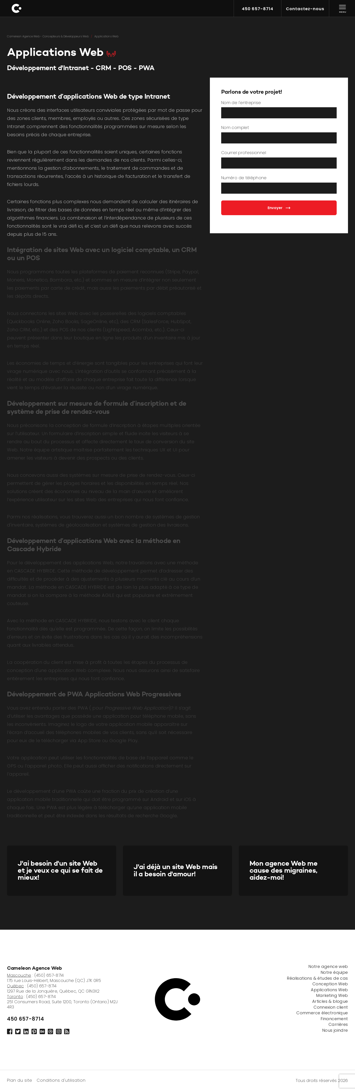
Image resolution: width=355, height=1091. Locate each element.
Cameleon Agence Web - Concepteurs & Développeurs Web (48, 36)
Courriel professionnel (243, 152)
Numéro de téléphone (244, 178)
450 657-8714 (25, 1019)
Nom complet (235, 127)
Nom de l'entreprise (241, 102)
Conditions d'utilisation (61, 1079)
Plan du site (19, 1079)
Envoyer (279, 207)
